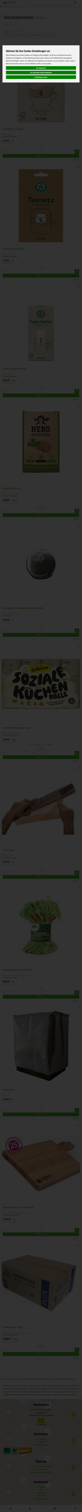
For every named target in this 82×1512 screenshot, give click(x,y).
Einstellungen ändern (41, 77)
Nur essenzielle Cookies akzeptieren (41, 72)
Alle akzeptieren (41, 68)
